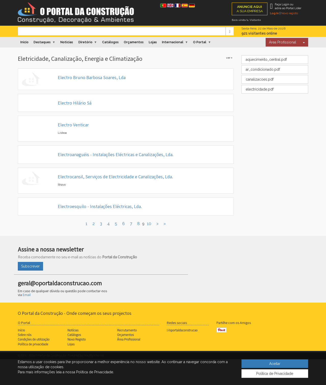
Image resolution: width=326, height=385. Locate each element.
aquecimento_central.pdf (266, 59)
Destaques (42, 42)
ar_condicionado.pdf (262, 69)
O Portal (199, 42)
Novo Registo (76, 339)
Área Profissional (282, 42)
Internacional (172, 42)
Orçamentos (134, 42)
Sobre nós (25, 334)
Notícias (66, 42)
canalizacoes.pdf (259, 79)
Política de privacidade (33, 344)
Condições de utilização (33, 339)
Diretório (85, 42)
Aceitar (274, 364)
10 (149, 223)
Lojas (153, 42)
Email (27, 294)
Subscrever (30, 266)
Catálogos (110, 42)
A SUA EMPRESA (250, 9)
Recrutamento (127, 330)
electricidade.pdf (259, 89)
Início (24, 42)
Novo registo (289, 13)
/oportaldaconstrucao (182, 330)
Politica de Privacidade (274, 374)
